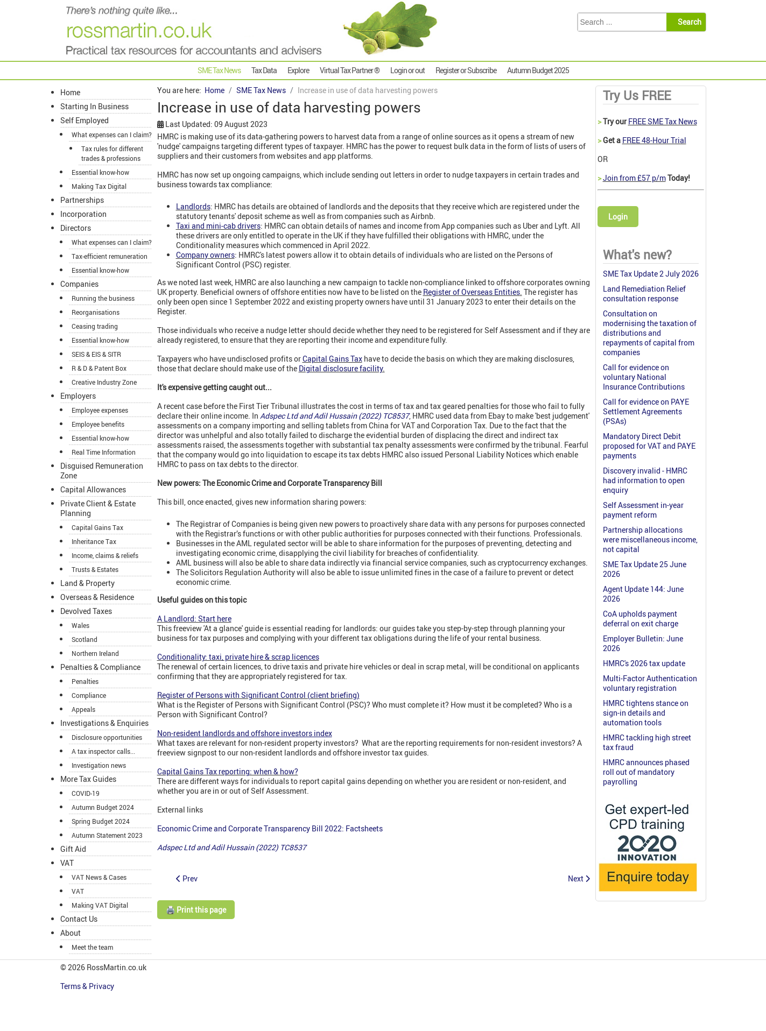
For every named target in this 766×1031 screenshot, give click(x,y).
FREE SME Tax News (662, 121)
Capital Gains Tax (332, 359)
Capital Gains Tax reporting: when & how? (227, 771)
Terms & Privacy (88, 986)
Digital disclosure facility (341, 368)
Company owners (205, 255)
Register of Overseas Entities (471, 292)
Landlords (193, 206)
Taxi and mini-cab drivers (218, 226)
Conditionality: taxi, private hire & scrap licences (238, 657)
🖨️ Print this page (196, 910)
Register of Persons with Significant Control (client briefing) (258, 695)
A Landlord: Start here (194, 618)
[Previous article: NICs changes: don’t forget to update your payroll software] (187, 878)
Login (618, 216)
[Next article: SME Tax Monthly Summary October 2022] (579, 878)
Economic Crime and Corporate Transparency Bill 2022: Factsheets (270, 828)
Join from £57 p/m (634, 178)
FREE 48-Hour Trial (654, 140)
